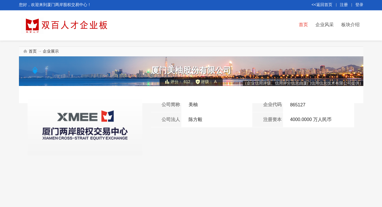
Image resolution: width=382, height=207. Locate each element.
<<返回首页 (322, 4)
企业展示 (51, 51)
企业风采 (324, 24)
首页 (303, 24)
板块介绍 (350, 24)
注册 (344, 4)
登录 (359, 4)
